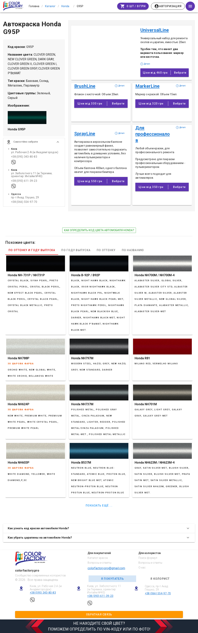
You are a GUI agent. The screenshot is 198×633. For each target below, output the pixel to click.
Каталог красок (98, 557)
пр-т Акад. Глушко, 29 (25, 197)
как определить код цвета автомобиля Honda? (99, 230)
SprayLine (84, 133)
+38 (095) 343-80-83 (24, 156)
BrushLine (84, 86)
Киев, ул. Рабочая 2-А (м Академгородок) (46, 588)
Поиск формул (147, 557)
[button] (34, 142)
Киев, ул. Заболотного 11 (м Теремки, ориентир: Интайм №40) (104, 589)
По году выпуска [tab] (75, 250)
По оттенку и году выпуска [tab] (32, 250)
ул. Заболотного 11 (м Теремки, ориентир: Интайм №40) (31, 175)
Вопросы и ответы (99, 562)
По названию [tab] (133, 250)
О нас (142, 567)
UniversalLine (154, 30)
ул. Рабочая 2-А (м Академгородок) (34, 152)
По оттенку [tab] (106, 250)
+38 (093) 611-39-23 (24, 181)
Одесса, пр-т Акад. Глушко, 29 (157, 588)
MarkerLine (147, 86)
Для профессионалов (152, 134)
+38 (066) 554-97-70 (24, 202)
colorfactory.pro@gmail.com (106, 568)
